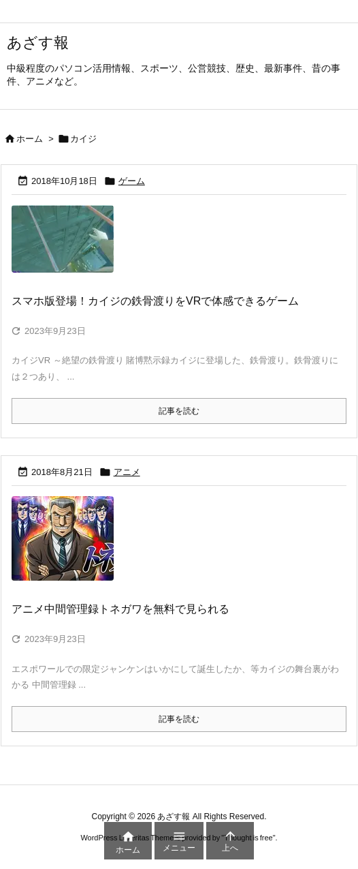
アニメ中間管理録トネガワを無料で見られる (120, 609)
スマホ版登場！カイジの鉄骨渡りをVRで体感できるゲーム (155, 301)
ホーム (29, 139)
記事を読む (179, 411)
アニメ (127, 472)
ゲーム (131, 181)
